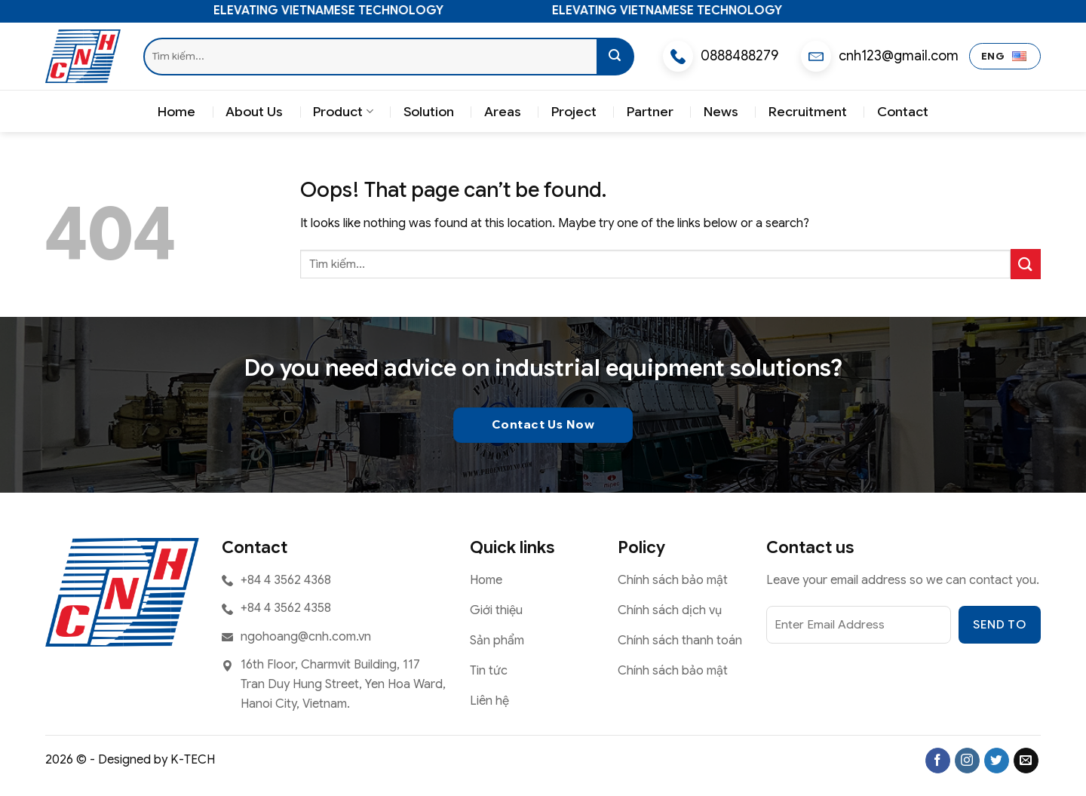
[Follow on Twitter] (996, 760)
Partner (650, 111)
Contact (902, 111)
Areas (502, 111)
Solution (428, 111)
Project (574, 111)
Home (176, 111)
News (721, 111)
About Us (254, 111)
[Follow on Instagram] (967, 760)
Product (343, 111)
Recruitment (807, 111)
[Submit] (615, 56)
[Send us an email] (1026, 760)
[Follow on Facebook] (937, 760)
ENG (1003, 57)
